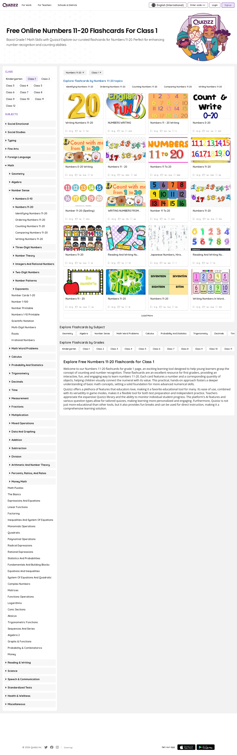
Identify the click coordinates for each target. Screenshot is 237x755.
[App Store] (186, 747)
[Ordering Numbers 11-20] (112, 86)
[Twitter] (46, 747)
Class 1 (32, 78)
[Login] (214, 5)
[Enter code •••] (198, 5)
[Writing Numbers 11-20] (210, 86)
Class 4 (24, 85)
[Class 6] (156, 348)
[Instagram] (57, 747)
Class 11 (39, 99)
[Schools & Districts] (67, 5)
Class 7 (24, 92)
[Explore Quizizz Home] (10, 5)
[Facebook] (51, 747)
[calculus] (150, 333)
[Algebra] (84, 333)
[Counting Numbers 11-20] (144, 86)
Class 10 (24, 99)
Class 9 (10, 99)
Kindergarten (14, 78)
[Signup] (228, 5)
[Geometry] (68, 333)
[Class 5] (142, 348)
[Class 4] (128, 348)
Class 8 (38, 92)
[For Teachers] (44, 5)
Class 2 (45, 78)
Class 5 (38, 85)
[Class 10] (213, 348)
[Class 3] (114, 348)
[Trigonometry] (200, 333)
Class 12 (10, 105)
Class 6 (10, 92)
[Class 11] (228, 348)
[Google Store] (206, 747)
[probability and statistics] (173, 333)
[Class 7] (170, 348)
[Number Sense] (102, 333)
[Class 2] (100, 348)
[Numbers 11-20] (74, 72)
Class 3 (10, 85)
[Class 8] (184, 348)
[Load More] (147, 315)
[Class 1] (96, 72)
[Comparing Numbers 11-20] (178, 86)
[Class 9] (198, 348)
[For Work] (26, 5)
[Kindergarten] (69, 348)
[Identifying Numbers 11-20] (79, 86)
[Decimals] (219, 333)
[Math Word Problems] (127, 333)
